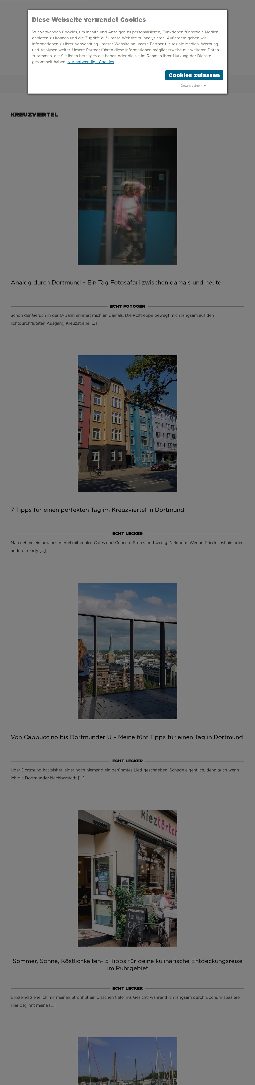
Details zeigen (191, 85)
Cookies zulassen (194, 75)
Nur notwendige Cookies (90, 62)
